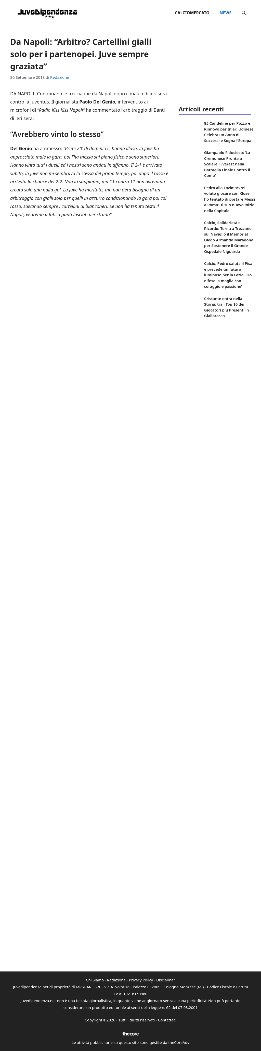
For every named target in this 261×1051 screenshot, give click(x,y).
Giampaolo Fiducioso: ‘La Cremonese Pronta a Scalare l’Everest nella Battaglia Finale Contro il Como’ (227, 164)
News (225, 13)
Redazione (116, 979)
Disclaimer (165, 979)
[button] (244, 12)
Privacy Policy (141, 979)
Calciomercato (192, 13)
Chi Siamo (95, 979)
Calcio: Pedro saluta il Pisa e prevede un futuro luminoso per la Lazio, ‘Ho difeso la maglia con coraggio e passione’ (228, 275)
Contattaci (167, 1019)
